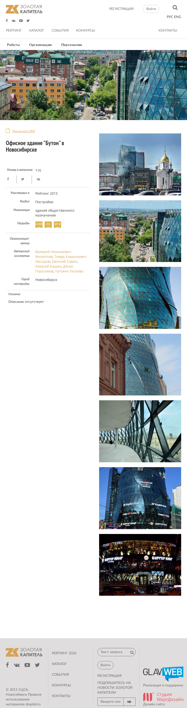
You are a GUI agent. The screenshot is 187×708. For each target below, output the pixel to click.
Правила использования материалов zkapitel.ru (23, 699)
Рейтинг (14, 30)
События (60, 30)
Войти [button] (151, 9)
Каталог (36, 30)
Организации (40, 45)
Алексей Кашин (48, 266)
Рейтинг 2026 (64, 653)
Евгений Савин (64, 261)
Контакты (168, 30)
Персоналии (71, 45)
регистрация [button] (109, 676)
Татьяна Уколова (69, 271)
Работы (13, 45)
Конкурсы (85, 30)
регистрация (121, 9)
